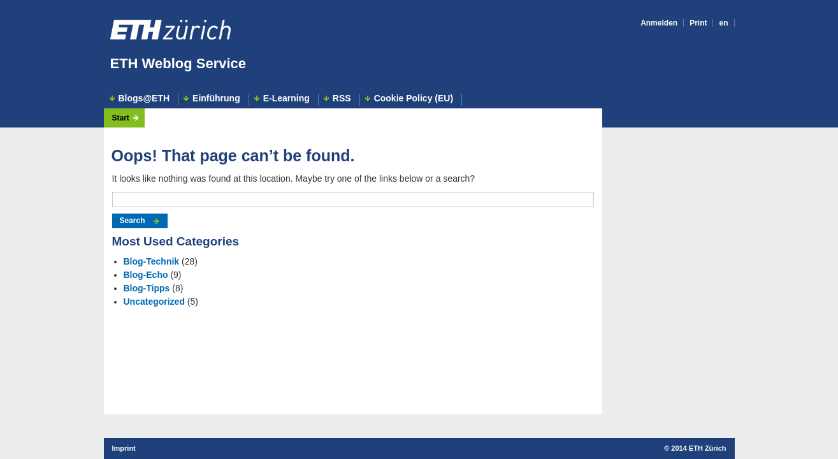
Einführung (216, 98)
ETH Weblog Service (178, 63)
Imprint (124, 448)
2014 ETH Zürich (698, 448)
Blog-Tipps (147, 288)
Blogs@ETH (144, 98)
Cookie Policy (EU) (413, 98)
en (723, 23)
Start (120, 118)
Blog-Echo (146, 275)
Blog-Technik (152, 261)
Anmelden (658, 23)
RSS (342, 98)
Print (698, 23)
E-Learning (286, 98)
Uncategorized (154, 301)
